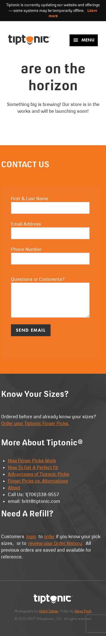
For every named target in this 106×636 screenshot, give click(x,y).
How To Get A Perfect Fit (33, 467)
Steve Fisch (83, 611)
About (14, 487)
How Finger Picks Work (32, 460)
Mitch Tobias (48, 611)
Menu (84, 40)
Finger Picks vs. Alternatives (38, 481)
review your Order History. (55, 543)
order (49, 536)
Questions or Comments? (50, 297)
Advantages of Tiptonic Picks (38, 474)
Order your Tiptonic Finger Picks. (35, 423)
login (31, 536)
